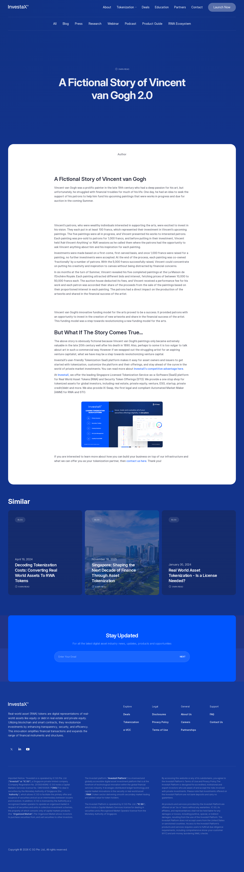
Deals (126, 714)
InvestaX (63, 374)
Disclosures (159, 714)
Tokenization (131, 722)
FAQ (212, 714)
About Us (186, 714)
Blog (66, 23)
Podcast (130, 23)
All (55, 23)
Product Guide (152, 23)
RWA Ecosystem (179, 23)
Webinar (113, 23)
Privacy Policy (160, 722)
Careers (185, 722)
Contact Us (216, 722)
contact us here (136, 461)
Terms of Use (160, 729)
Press (79, 23)
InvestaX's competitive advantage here (158, 368)
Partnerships (188, 729)
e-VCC (127, 729)
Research (95, 23)
